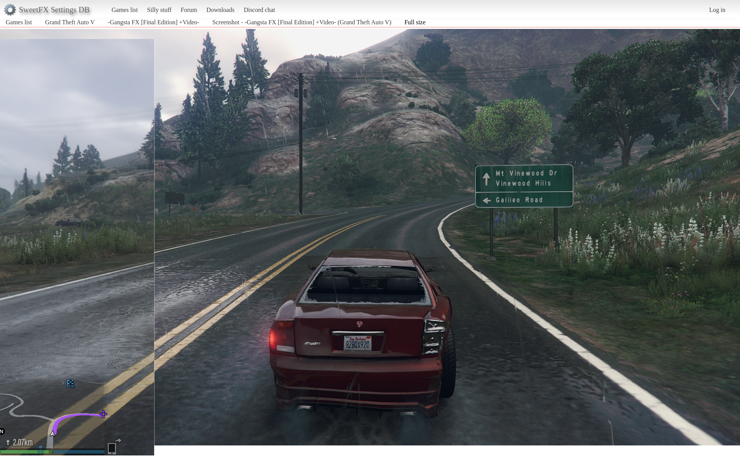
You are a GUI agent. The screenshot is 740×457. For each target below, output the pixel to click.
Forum (189, 10)
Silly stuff (159, 10)
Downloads (220, 10)
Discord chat (259, 10)
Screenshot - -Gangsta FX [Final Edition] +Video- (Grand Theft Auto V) (301, 22)
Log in (717, 10)
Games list (125, 10)
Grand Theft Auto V (70, 22)
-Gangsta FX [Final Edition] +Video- (153, 22)
